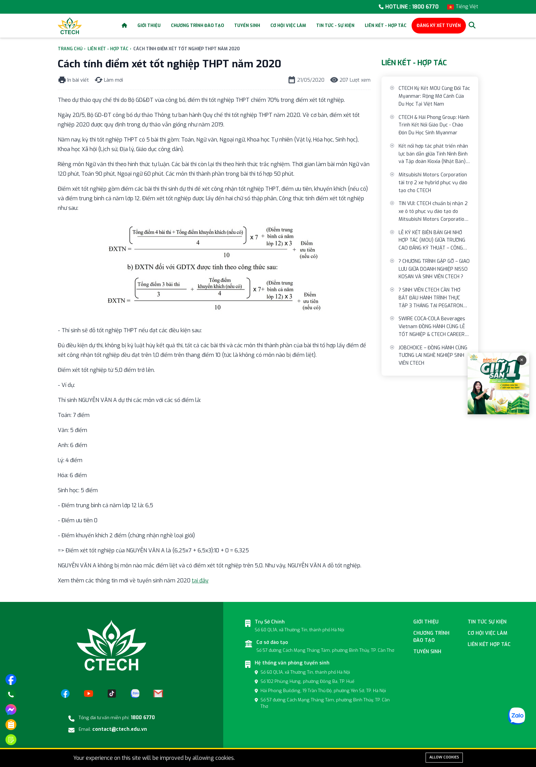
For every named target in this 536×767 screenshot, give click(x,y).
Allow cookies (444, 757)
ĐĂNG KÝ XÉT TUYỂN (439, 25)
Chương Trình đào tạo (431, 637)
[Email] (158, 693)
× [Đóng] (522, 360)
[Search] (472, 25)
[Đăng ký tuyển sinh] (10, 739)
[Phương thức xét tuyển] (10, 724)
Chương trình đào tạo (197, 25)
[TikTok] (111, 693)
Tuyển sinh (247, 25)
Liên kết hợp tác (489, 644)
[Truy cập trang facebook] (10, 679)
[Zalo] (135, 693)
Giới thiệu (149, 25)
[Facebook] (65, 693)
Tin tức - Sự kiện (335, 25)
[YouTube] (88, 693)
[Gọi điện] (10, 694)
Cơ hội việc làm (288, 25)
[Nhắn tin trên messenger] (10, 709)
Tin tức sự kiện (487, 622)
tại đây (200, 580)
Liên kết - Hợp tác (385, 25)
